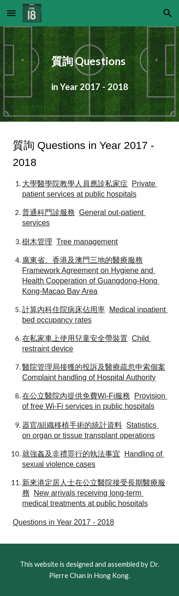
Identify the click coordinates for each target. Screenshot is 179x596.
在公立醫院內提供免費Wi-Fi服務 (76, 396)
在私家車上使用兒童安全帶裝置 (75, 338)
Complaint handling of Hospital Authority (89, 377)
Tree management (87, 242)
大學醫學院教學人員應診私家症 (75, 184)
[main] (89, 74)
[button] (11, 13)
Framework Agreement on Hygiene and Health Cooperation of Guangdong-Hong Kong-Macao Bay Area (91, 280)
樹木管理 (37, 242)
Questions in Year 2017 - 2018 (63, 522)
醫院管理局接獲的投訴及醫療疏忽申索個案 (93, 367)
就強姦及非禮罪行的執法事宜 (71, 454)
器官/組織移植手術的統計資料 (72, 425)
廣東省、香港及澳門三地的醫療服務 (82, 260)
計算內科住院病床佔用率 (63, 310)
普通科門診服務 (48, 212)
